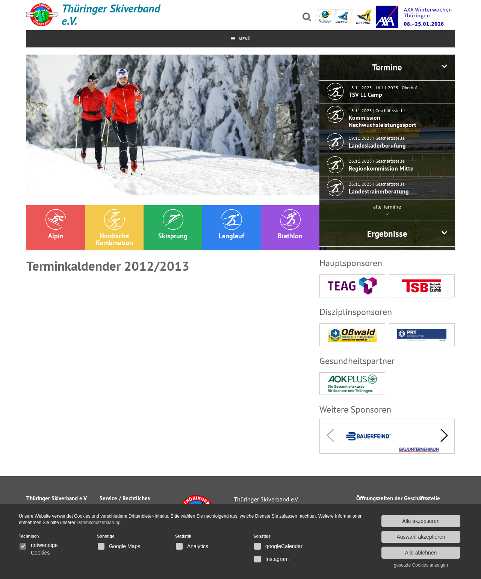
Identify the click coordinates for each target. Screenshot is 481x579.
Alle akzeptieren (421, 521)
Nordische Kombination (114, 228)
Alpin (55, 224)
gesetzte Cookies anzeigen (421, 565)
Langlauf (231, 224)
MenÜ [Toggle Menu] (240, 38)
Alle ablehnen (421, 553)
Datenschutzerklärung (99, 522)
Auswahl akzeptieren (420, 537)
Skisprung (173, 224)
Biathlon (290, 224)
